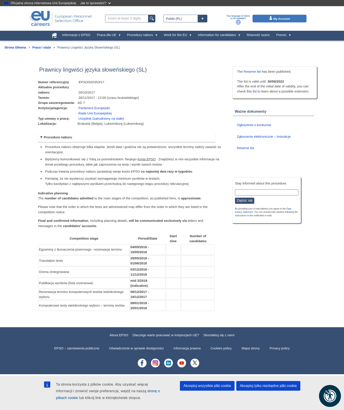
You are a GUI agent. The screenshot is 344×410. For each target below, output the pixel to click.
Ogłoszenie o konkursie (254, 125)
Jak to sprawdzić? (95, 3)
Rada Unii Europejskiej (95, 113)
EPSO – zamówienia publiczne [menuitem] (76, 348)
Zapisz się (245, 200)
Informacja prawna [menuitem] (187, 348)
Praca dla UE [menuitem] (107, 36)
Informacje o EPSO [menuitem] (76, 35)
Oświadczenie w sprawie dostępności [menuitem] (136, 348)
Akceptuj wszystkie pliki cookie (207, 386)
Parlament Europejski (94, 108)
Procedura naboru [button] (58, 137)
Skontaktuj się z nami (219, 335)
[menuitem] (54, 34)
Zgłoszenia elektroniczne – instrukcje (264, 136)
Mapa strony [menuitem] (251, 348)
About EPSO (118, 335)
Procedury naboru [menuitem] (141, 36)
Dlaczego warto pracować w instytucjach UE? (166, 335)
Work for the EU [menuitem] (176, 36)
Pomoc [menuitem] (282, 36)
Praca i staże (41, 47)
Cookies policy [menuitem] (221, 348)
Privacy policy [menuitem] (280, 348)
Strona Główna (15, 47)
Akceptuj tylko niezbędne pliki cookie (268, 386)
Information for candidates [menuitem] (218, 36)
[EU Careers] (60, 18)
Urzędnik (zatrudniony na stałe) (101, 118)
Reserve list (253, 71)
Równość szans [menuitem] (258, 35)
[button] (238, 22)
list (255, 91)
